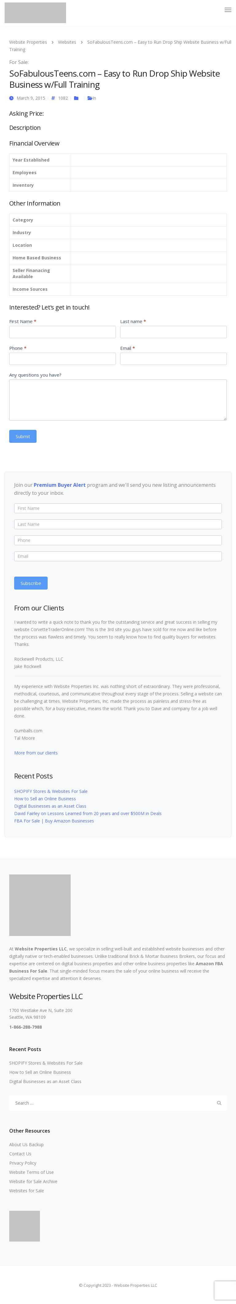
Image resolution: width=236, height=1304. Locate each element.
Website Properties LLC (41, 949)
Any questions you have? (35, 375)
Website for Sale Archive (33, 1181)
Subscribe (31, 583)
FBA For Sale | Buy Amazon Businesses (54, 821)
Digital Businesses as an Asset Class (50, 806)
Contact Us (20, 1154)
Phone (17, 348)
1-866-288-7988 (25, 1027)
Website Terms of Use (31, 1172)
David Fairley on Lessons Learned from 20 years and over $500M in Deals (88, 813)
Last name (133, 321)
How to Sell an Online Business (45, 799)
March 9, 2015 (31, 98)
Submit (23, 436)
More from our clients (36, 753)
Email (127, 348)
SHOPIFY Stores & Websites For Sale (51, 791)
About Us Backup (26, 1144)
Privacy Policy (22, 1163)
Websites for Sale (26, 1191)
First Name (22, 321)
